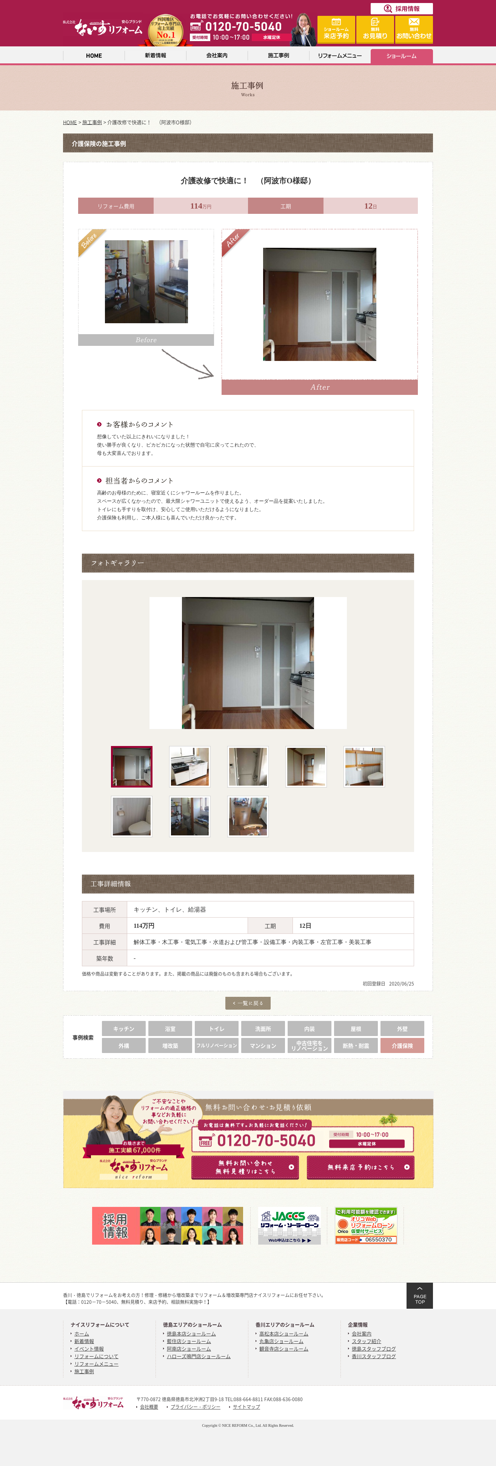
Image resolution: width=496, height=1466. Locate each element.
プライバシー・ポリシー (195, 1406)
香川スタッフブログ (374, 1356)
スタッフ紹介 (366, 1341)
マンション (263, 1045)
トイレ (217, 1028)
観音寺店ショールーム (283, 1348)
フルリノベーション (216, 1045)
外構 (124, 1045)
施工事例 (92, 122)
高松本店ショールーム (283, 1333)
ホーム (81, 1333)
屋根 (356, 1028)
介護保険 (402, 1045)
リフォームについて (96, 1356)
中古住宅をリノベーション (309, 1045)
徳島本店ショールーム (191, 1333)
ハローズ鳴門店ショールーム (199, 1356)
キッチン (123, 1028)
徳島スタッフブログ (374, 1348)
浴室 (170, 1028)
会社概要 (149, 1406)
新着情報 (84, 1341)
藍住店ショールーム (189, 1341)
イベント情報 (89, 1348)
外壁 (402, 1028)
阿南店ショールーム (189, 1348)
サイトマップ (246, 1406)
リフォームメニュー (96, 1363)
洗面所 (263, 1028)
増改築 (170, 1045)
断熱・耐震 (356, 1045)
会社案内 (361, 1333)
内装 (309, 1028)
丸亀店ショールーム (281, 1341)
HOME (70, 122)
